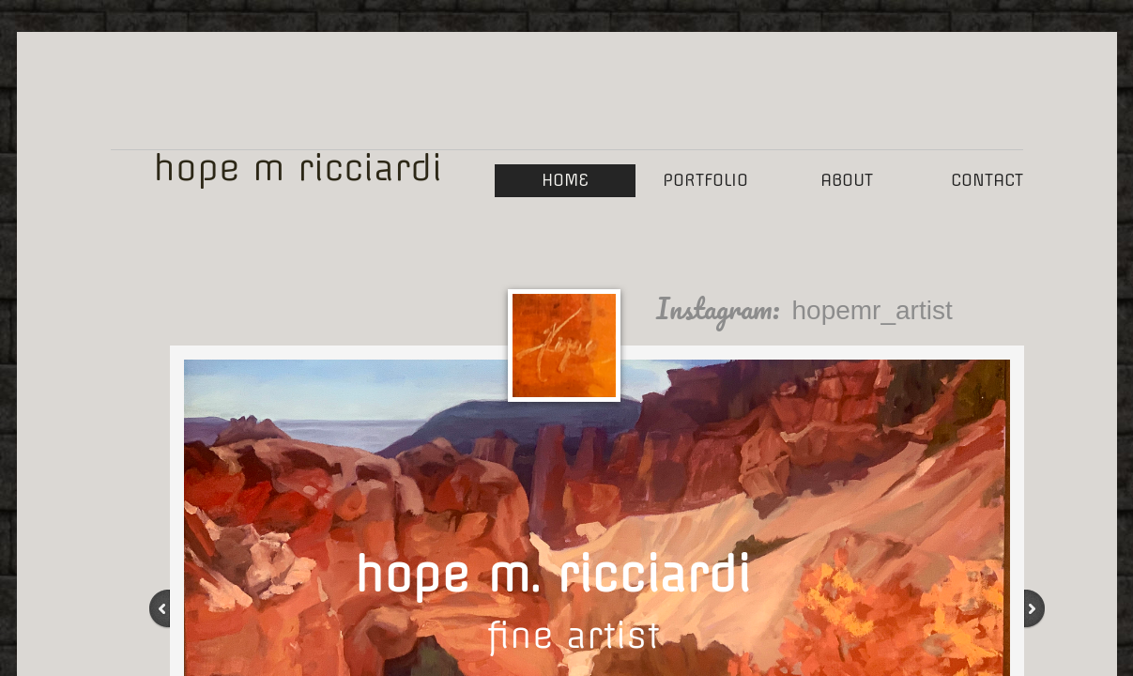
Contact (987, 180)
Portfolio (705, 180)
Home (565, 180)
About (846, 180)
